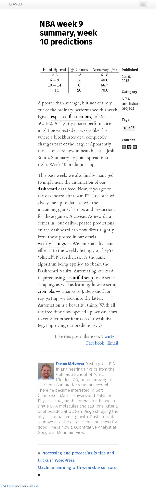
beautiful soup (79, 278)
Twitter (108, 336)
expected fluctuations (71, 117)
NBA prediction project (130, 104)
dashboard (47, 189)
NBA (129, 128)
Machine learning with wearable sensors (77, 467)
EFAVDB (4, 486)
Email (112, 343)
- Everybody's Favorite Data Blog (23, 486)
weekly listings (52, 244)
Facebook (95, 343)
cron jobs (46, 291)
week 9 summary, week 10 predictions (68, 33)
